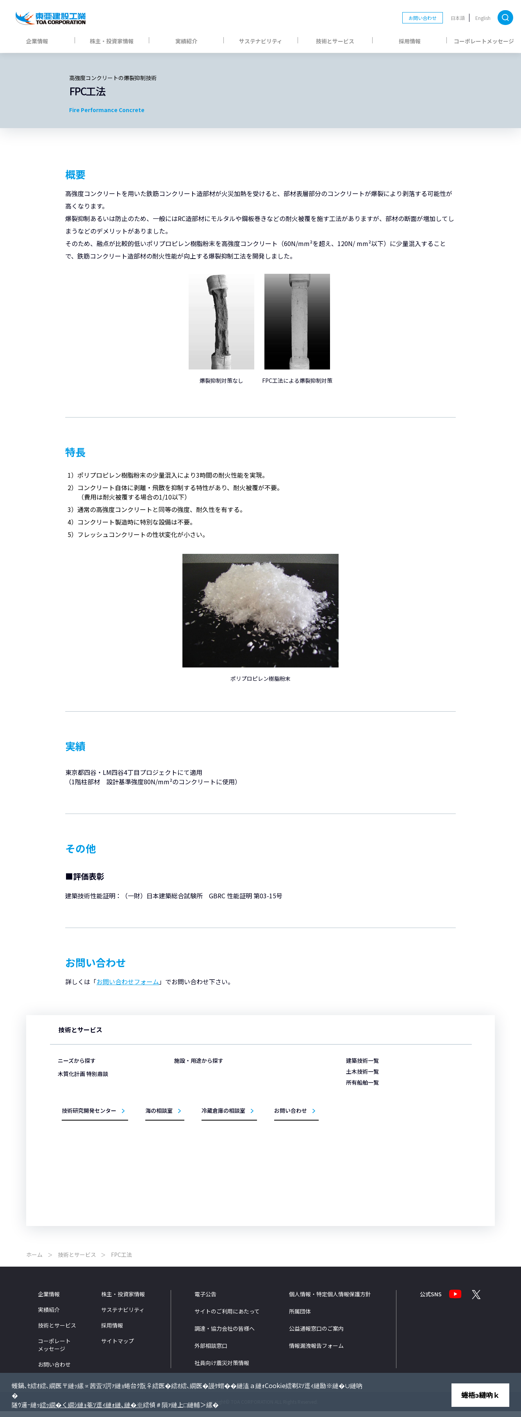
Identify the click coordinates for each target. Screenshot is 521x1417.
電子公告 (205, 1300)
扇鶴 (359, 1174)
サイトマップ (117, 1347)
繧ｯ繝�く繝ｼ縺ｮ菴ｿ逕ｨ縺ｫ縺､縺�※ (91, 1404)
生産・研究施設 (202, 1122)
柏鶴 (359, 1141)
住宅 (190, 1156)
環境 (268, 1156)
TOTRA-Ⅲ (365, 1118)
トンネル (273, 1122)
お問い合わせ (423, 17)
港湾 (268, 1088)
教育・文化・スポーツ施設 (214, 1144)
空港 (268, 1099)
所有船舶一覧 (362, 1082)
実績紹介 (186, 41)
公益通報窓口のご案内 (316, 1334)
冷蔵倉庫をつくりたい (89, 1119)
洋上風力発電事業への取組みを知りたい (108, 1152)
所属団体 (300, 1317)
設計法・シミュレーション (292, 1178)
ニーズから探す (77, 1060)
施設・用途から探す (198, 1060)
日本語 (458, 17)
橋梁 (268, 1144)
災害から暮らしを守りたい (94, 1074)
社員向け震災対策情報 (221, 1369)
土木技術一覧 (362, 1071)
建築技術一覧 (362, 1060)
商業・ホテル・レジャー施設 (216, 1111)
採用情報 (410, 41)
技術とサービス (335, 41)
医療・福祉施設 (202, 1099)
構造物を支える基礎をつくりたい (101, 1096)
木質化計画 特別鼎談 (83, 1167)
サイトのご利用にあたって (227, 1317)
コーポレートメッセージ (484, 41)
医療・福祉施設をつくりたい (96, 1130)
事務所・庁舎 (200, 1133)
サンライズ (366, 1163)
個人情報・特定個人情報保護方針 (330, 1300)
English (483, 17)
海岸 (268, 1111)
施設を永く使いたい (87, 1085)
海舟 (359, 1107)
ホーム (34, 1261)
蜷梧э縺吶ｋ (480, 1395)
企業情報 (37, 41)
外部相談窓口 (210, 1352)
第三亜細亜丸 (369, 1095)
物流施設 (195, 1088)
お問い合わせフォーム (127, 981)
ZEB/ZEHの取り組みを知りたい (99, 1141)
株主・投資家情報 (112, 41)
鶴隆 (359, 1152)
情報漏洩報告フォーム (316, 1352)
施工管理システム (283, 1167)
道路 (268, 1133)
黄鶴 (359, 1129)
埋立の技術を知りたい (89, 1108)
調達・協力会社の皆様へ (224, 1334)
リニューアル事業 (204, 1167)
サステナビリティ (260, 41)
